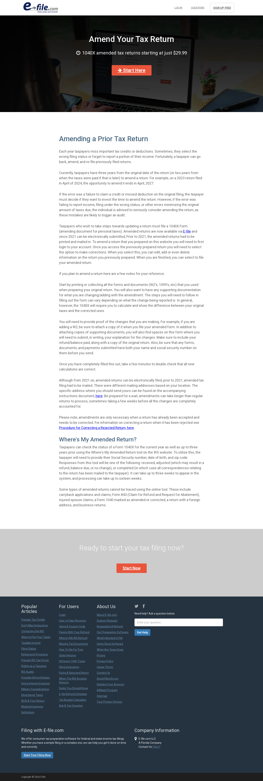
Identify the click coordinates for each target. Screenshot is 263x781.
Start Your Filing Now (37, 755)
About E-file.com (107, 614)
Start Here (131, 70)
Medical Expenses (32, 706)
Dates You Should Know (73, 688)
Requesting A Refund (110, 626)
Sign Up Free (222, 7)
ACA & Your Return (33, 700)
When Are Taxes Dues (110, 649)
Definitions (27, 712)
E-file (187, 231)
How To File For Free (71, 649)
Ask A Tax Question (71, 705)
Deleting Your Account (110, 684)
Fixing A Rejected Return (74, 672)
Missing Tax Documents (73, 643)
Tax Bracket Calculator (73, 699)
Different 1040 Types (72, 661)
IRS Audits (27, 671)
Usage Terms (105, 667)
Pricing (101, 655)
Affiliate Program (107, 690)
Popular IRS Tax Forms (35, 660)
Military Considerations (35, 689)
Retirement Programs (34, 654)
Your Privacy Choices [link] (109, 701)
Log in (178, 7)
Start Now (131, 568)
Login (62, 614)
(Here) (156, 746)
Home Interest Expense (35, 683)
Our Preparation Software (113, 632)
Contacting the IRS (32, 631)
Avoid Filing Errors (107, 678)
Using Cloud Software (110, 643)
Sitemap (102, 696)
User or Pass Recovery (72, 620)
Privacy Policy (105, 661)
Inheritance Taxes (32, 695)
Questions (197, 7)
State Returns (67, 655)
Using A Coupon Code (72, 626)
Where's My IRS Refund (73, 638)
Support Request (107, 620)
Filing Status (28, 648)
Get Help (142, 632)
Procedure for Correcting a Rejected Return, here (96, 428)
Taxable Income (31, 642)
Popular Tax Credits (33, 619)
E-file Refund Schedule (73, 694)
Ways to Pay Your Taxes (36, 637)
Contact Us (103, 672)
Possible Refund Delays (35, 677)
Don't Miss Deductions (34, 625)
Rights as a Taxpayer (34, 666)
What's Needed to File (110, 638)
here (99, 396)
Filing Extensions (69, 667)
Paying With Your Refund (74, 632)
